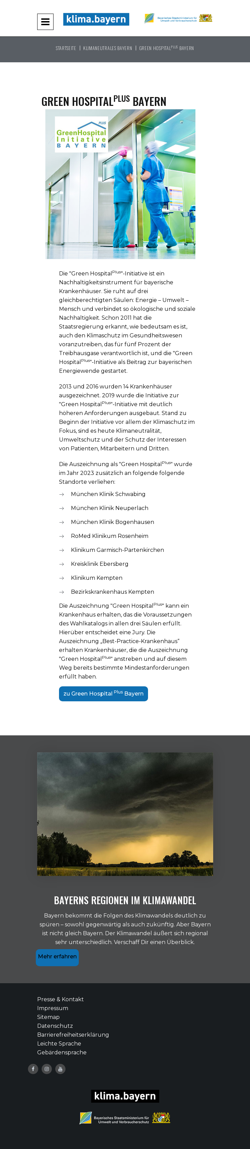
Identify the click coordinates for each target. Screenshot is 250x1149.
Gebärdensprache (62, 1052)
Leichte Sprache (59, 1043)
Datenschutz (55, 1026)
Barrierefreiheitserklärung (73, 1035)
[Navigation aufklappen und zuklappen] (45, 22)
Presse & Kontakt (60, 999)
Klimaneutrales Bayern (107, 47)
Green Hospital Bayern (166, 47)
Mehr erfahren (57, 956)
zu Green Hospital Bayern (103, 693)
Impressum (52, 1008)
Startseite (66, 47)
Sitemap (48, 1017)
